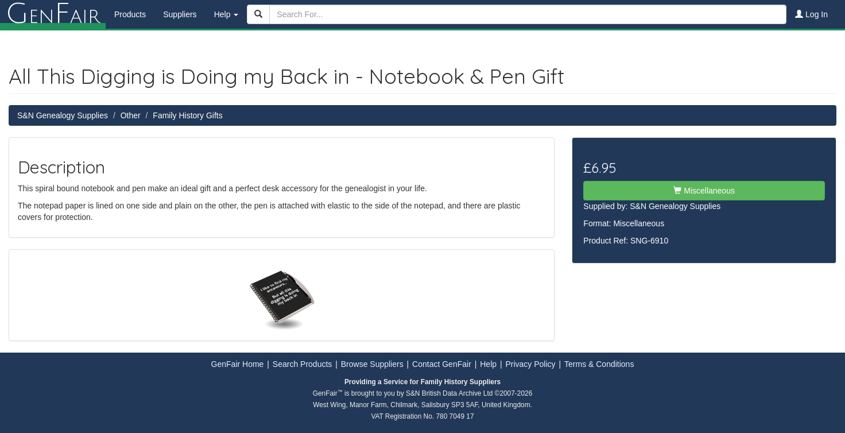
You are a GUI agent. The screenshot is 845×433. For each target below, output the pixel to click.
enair (53, 14)
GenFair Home (237, 364)
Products (130, 14)
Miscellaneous (704, 190)
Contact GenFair (441, 364)
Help (488, 364)
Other (131, 115)
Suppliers (179, 14)
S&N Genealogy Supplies (62, 115)
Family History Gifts (187, 115)
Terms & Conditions (599, 364)
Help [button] (226, 14)
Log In (811, 14)
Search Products (302, 364)
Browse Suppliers (372, 364)
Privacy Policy (530, 364)
